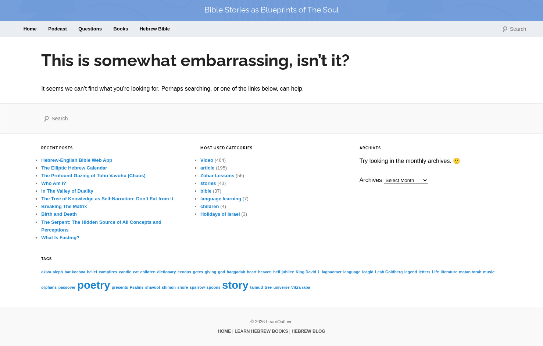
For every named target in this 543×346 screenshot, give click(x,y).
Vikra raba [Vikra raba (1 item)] (300, 287)
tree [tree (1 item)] (268, 287)
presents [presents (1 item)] (120, 287)
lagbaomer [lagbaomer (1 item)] (332, 272)
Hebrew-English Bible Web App (76, 160)
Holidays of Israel (220, 214)
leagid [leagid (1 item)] (368, 272)
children (209, 206)
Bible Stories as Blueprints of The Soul (271, 9)
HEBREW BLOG (308, 331)
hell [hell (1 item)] (276, 272)
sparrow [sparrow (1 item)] (197, 287)
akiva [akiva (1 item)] (46, 272)
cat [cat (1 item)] (136, 272)
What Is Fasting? (60, 237)
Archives (371, 180)
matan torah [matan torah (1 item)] (470, 272)
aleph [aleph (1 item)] (58, 272)
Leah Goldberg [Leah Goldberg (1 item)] (389, 272)
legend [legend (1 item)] (410, 272)
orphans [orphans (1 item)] (49, 287)
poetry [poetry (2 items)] (93, 285)
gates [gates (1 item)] (198, 272)
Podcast (57, 29)
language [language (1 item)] (352, 272)
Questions (90, 29)
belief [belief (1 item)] (92, 272)
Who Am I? (53, 183)
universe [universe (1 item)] (282, 287)
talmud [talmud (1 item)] (256, 287)
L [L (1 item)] (319, 272)
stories (208, 183)
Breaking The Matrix (64, 206)
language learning (220, 198)
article (207, 168)
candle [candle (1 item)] (125, 272)
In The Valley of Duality (67, 191)
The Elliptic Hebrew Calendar (74, 168)
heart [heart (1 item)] (252, 272)
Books (120, 29)
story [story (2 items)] (235, 285)
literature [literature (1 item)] (449, 272)
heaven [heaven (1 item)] (265, 272)
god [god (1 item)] (221, 272)
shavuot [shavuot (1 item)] (152, 287)
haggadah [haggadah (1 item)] (236, 272)
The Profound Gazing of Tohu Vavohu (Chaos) (93, 175)
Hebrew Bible (155, 29)
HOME (224, 331)
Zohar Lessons (217, 175)
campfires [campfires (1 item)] (108, 272)
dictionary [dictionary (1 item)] (166, 272)
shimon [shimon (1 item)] (169, 287)
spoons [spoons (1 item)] (214, 287)
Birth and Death (59, 214)
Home (30, 29)
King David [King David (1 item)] (306, 272)
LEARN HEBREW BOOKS (261, 331)
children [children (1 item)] (148, 272)
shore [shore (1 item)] (182, 287)
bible (205, 191)
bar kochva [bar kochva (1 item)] (75, 272)
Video (206, 160)
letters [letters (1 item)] (425, 272)
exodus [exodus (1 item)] (184, 272)
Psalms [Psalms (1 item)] (136, 287)
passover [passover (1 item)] (67, 287)
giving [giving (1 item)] (210, 272)
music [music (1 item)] (488, 272)
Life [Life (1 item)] (435, 272)
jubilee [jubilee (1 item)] (288, 272)
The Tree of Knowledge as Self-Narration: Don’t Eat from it (107, 198)
